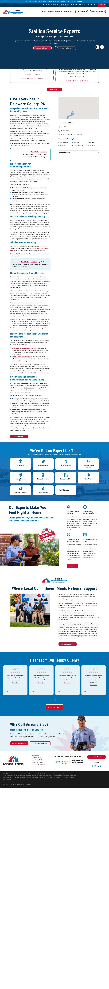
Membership (77, 756)
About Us (72, 566)
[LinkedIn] (98, 766)
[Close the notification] (104, 1)
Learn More (80, 1)
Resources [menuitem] (58, 12)
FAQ (75, 4)
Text (24, 78)
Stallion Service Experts (52, 4)
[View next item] (59, 699)
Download (40, 78)
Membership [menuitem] (67, 12)
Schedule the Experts (98, 12)
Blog (71, 756)
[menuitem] (6, 784)
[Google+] (100, 766)
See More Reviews (54, 707)
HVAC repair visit (29, 388)
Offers (90, 4)
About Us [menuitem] (51, 12)
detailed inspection (30, 305)
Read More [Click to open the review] (15, 683)
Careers (82, 4)
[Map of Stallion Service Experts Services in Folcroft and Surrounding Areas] (79, 108)
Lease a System (81, 12)
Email (31, 78)
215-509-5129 (101, 4)
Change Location (64, 4)
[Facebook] (93, 766)
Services (57, 756)
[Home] (13, 12)
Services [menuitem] (43, 12)
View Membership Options (65, 48)
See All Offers (54, 89)
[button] (102, 47)
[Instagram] (95, 766)
